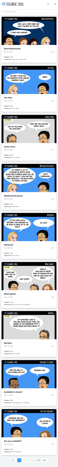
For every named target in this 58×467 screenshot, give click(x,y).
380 (38, 460)
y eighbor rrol (13, 4)
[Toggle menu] (55, 4)
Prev (13, 460)
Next (44, 460)
